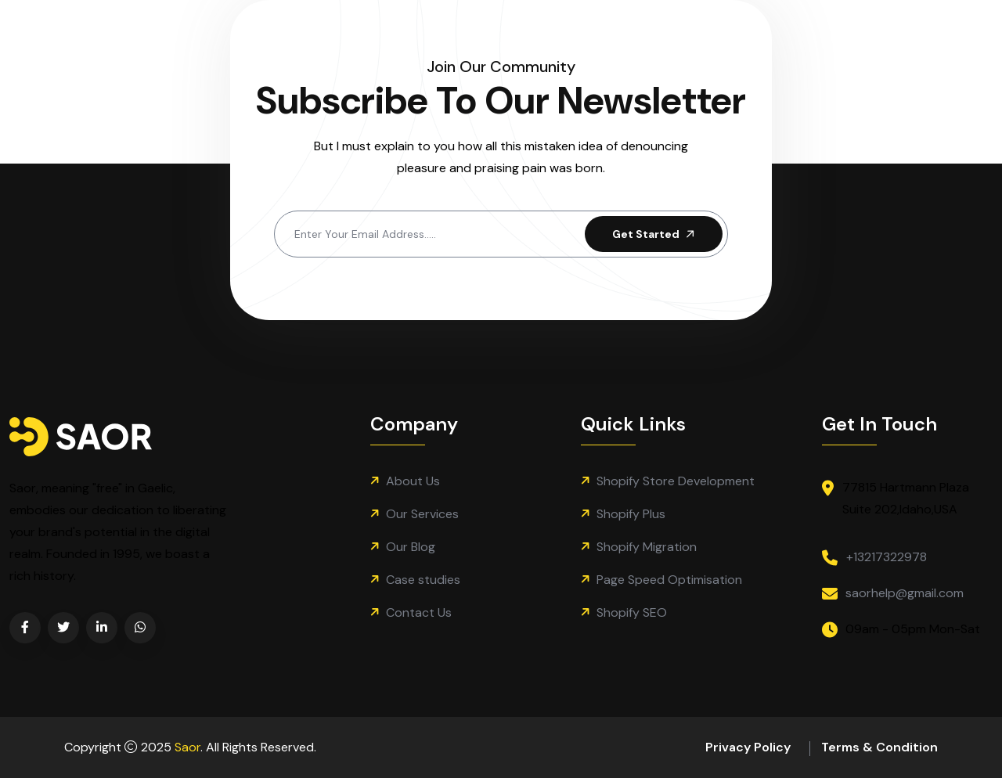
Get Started (654, 234)
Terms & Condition (879, 747)
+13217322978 (886, 557)
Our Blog (410, 546)
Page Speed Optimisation (669, 579)
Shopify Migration (647, 546)
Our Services (422, 514)
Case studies (423, 579)
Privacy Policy (748, 747)
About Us (413, 481)
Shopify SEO (632, 612)
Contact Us (419, 612)
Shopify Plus (631, 514)
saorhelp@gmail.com (904, 593)
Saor (187, 747)
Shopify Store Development (676, 481)
